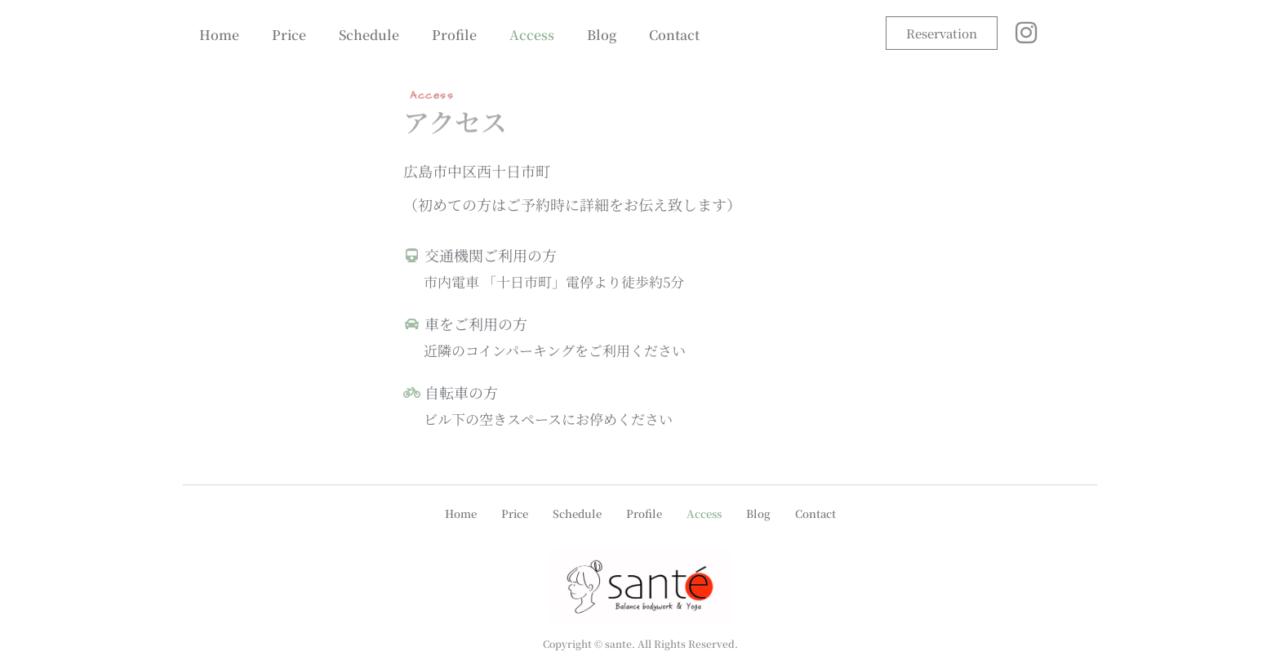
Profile (454, 34)
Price (289, 34)
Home (219, 34)
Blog (601, 34)
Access (531, 34)
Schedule (369, 34)
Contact (674, 34)
